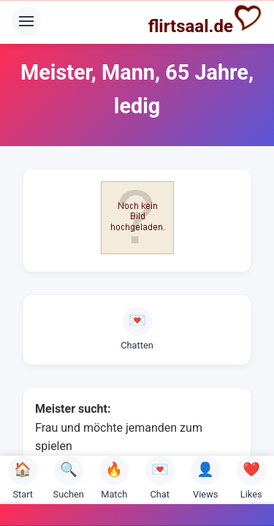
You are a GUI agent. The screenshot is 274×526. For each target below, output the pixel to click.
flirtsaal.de (205, 20)
